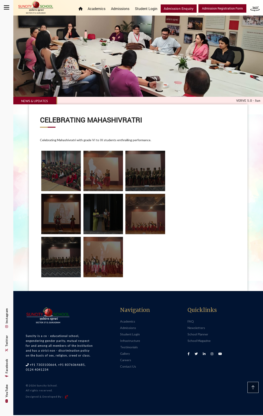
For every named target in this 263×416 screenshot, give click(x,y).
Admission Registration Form (222, 8)
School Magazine (199, 341)
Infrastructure (130, 341)
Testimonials (129, 348)
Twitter (6, 343)
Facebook (6, 368)
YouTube (6, 393)
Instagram (6, 318)
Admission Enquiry (180, 8)
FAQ (191, 322)
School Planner (198, 335)
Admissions (123, 8)
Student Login (149, 8)
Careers (125, 361)
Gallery (125, 354)
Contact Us (128, 367)
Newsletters (196, 328)
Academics (99, 8)
